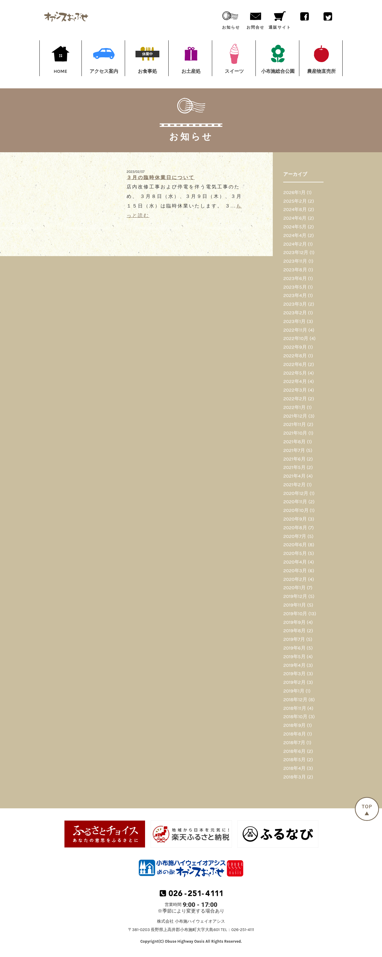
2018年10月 (295, 716)
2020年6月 (295, 544)
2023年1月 (294, 321)
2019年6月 (294, 648)
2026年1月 (294, 192)
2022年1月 (294, 407)
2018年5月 (294, 759)
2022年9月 (295, 347)
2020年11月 (295, 501)
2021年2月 (294, 484)
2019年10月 (295, 613)
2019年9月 (294, 622)
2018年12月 (295, 699)
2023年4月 (294, 295)
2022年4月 (294, 381)
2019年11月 (294, 605)
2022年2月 (295, 398)
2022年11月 (295, 330)
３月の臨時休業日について (161, 177)
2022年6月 (294, 364)
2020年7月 (294, 536)
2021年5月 (294, 467)
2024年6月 (294, 218)
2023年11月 (295, 261)
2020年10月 (295, 510)
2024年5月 (294, 227)
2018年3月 (294, 777)
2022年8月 (295, 356)
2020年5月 (295, 553)
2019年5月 (294, 656)
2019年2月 (294, 682)
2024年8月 (295, 209)
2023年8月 (295, 270)
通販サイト (279, 19)
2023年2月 (295, 313)
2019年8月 (294, 630)
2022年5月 (294, 373)
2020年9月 (295, 519)
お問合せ (255, 19)
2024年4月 (294, 235)
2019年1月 (293, 691)
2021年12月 (295, 416)
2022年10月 (295, 338)
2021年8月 (294, 441)
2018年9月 (294, 725)
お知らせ (231, 19)
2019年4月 (294, 665)
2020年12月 (295, 493)
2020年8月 (295, 527)
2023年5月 (295, 287)
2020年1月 (294, 587)
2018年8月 (294, 734)
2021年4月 (294, 476)
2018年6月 (294, 751)
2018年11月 (294, 708)
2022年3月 (295, 390)
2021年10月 (295, 433)
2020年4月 (294, 562)
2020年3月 (295, 570)
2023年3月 (295, 304)
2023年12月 (295, 252)
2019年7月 (294, 639)
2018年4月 (294, 768)
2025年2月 (294, 201)
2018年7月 (294, 742)
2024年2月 (294, 244)
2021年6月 (294, 459)
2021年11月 (294, 424)
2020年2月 (295, 579)
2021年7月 (294, 450)
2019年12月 (295, 596)
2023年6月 (295, 278)
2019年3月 (294, 673)
